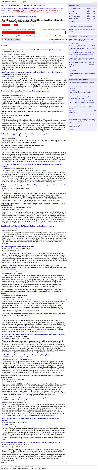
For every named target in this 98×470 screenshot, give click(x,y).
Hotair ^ (4, 230)
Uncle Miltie (20, 315)
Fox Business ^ (6, 338)
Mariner (20, 444)
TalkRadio (4, 12)
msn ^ (4, 117)
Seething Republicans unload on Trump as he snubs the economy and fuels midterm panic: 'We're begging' (82, 106)
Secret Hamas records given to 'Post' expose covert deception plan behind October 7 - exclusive (33, 314)
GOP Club (71, 11)
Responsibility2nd (22, 168)
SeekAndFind (21, 207)
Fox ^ (4, 381)
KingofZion (20, 188)
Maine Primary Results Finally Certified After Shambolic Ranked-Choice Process (81, 40)
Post (94, 8)
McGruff (20, 357)
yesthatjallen (21, 147)
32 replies (24, 271)
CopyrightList (48, 12)
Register (23, 1)
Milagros (20, 136)
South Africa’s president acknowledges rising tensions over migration (24, 398)
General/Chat (72, 10)
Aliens (31, 8)
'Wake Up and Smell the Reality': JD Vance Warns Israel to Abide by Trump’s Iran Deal (31, 442)
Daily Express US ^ (7, 76)
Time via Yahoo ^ (7, 447)
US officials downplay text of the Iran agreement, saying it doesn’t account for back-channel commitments (82, 92)
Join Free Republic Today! (85, 26)
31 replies (27, 74)
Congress (3, 10)
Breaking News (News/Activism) (78, 36)
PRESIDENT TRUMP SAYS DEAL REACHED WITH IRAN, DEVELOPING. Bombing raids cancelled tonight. (81, 54)
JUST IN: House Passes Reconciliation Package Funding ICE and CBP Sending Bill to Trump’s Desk (82, 59)
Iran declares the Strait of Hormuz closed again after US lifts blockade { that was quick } (31, 50)
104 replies (26, 444)
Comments (17, 39)
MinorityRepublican (23, 400)
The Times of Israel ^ (8, 359)
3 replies (27, 315)
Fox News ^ (5, 424)
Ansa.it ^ (4, 138)
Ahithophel (20, 74)
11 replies (24, 295)
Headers (58, 42)
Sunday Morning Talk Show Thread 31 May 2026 (82, 73)
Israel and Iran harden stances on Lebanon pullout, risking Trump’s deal (25, 355)
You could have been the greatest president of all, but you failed (22, 145)
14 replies (24, 422)
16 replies (26, 93)
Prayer (3, 8)
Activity (10, 39)
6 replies (27, 188)
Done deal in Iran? (73, 43)
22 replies (24, 336)
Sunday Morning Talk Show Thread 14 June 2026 (82, 46)
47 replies (28, 207)
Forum (14, 1)
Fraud (8, 10)
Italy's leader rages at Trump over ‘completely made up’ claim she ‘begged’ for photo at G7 (32, 72)
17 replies (32, 400)
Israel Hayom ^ (6, 149)
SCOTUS (16, 8)
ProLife (21, 8)
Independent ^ (6, 95)
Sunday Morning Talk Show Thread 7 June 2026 (81, 62)
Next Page (4, 45)
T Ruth (19, 336)
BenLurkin (20, 115)
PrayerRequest (9, 8)
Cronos (19, 271)
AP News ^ (5, 402)
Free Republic (6, 1)
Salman (19, 52)
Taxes (61, 8)
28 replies (26, 357)
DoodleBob (20, 93)
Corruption (56, 8)
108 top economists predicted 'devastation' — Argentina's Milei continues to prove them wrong (33, 334)
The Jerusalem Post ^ (8, 318)
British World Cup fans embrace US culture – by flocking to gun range (25, 91)
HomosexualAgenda (38, 8)
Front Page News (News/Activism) (78, 79)
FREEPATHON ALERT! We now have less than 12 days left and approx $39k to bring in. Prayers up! (82, 49)
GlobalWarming (49, 8)
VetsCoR (71, 20)
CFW (19, 422)
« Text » (64, 42)
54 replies (26, 136)
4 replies (28, 228)
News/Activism (73, 13)
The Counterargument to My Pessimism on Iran (17, 246)
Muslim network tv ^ (8, 273)
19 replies (27, 379)
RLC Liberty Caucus (74, 16)
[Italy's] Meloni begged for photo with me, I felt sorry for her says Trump (26, 134)
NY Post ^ (5, 54)
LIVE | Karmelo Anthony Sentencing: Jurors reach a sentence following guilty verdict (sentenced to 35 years (82, 120)
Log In (19, 1)
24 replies (25, 52)
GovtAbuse (21, 10)
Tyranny (27, 10)
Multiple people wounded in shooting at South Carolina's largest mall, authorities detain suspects (82, 101)
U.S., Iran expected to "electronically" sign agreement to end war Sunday (80, 97)
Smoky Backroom (73, 18)
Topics (88, 8)
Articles (4, 39)
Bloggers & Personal (74, 8)
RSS (65, 462)
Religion (71, 15)
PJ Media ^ (5, 209)
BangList (26, 8)
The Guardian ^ (6, 170)
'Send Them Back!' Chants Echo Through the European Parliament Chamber (27, 226)
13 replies (26, 115)
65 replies (28, 147)
